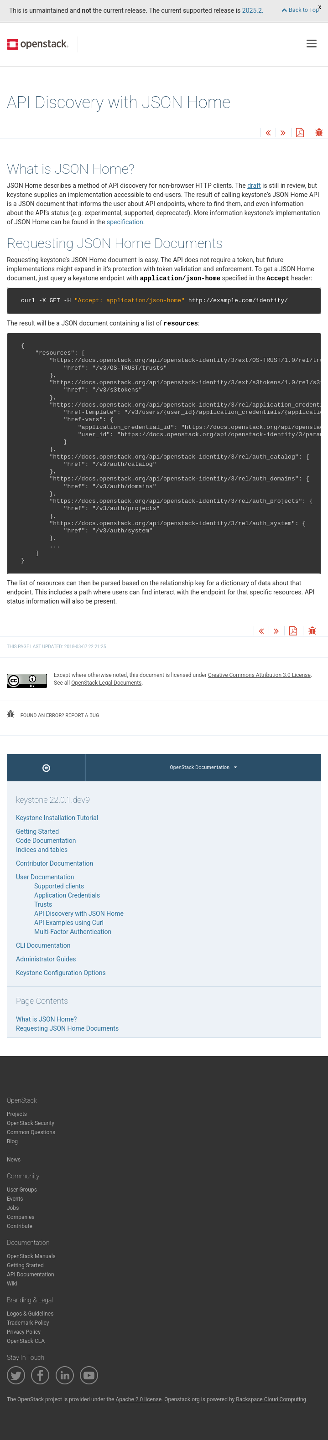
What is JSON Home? (46, 1019)
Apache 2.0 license (138, 1399)
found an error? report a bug (53, 714)
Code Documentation (46, 840)
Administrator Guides (46, 959)
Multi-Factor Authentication (72, 931)
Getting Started (37, 831)
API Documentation (30, 1274)
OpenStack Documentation (203, 767)
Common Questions (31, 1132)
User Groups (22, 1190)
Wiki (12, 1283)
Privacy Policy (24, 1332)
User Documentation (45, 877)
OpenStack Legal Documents (106, 683)
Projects (17, 1114)
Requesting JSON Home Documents (67, 1028)
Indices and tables (42, 849)
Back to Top (300, 9)
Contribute (19, 1226)
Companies (21, 1217)
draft (253, 185)
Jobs (13, 1208)
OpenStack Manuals (31, 1256)
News (14, 1159)
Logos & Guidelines (30, 1314)
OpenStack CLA (26, 1341)
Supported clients (59, 886)
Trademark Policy (28, 1323)
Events (15, 1199)
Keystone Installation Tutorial (57, 817)
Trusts (43, 904)
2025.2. (253, 10)
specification (125, 222)
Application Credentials (67, 895)
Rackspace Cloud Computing (271, 1399)
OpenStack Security (30, 1123)
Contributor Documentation (54, 863)
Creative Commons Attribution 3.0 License (259, 675)
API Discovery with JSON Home (79, 913)
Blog (12, 1141)
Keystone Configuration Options (61, 972)
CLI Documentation (43, 945)
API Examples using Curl (69, 922)
